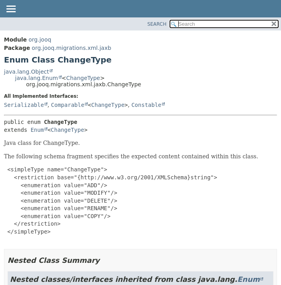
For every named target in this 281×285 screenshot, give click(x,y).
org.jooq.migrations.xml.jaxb (71, 48)
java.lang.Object (26, 71)
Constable (146, 105)
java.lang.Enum (36, 78)
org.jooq (39, 39)
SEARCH (157, 24)
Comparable (67, 105)
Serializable (24, 105)
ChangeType (83, 78)
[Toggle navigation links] (10, 9)
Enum (37, 130)
